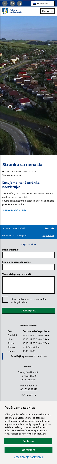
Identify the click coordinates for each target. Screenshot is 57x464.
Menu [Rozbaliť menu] (47, 11)
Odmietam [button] (28, 450)
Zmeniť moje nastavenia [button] (28, 457)
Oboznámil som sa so (28, 301)
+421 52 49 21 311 (28, 389)
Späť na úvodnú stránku (14, 210)
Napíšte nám (48, 235)
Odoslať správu (28, 310)
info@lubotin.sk (28, 385)
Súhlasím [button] (28, 441)
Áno (47, 228)
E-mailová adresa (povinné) (17, 261)
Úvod (6, 171)
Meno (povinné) (10, 249)
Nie (53, 228)
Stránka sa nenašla (23, 171)
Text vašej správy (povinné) (16, 274)
